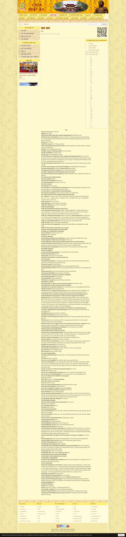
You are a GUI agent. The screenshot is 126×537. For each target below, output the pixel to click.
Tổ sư (75, 513)
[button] (24, 15)
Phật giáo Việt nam (78, 516)
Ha (91, 76)
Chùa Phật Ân (95, 506)
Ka (91, 80)
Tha (91, 111)
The (91, 113)
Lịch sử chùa (23, 509)
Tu (91, 120)
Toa (91, 118)
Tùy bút (57, 513)
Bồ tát (75, 509)
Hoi (91, 78)
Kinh (39, 516)
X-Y (91, 126)
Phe (91, 98)
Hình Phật (94, 509)
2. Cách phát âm (92, 45)
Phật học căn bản (42, 513)
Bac (91, 61)
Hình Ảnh (29, 60)
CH (91, 65)
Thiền (39, 509)
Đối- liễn (58, 518)
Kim (91, 83)
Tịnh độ (39, 506)
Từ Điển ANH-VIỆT (93, 52)
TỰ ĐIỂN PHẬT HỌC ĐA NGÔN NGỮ (96, 40)
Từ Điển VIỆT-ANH (93, 54)
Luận (39, 521)
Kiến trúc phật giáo (60, 509)
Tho (91, 115)
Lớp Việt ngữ (23, 516)
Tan (91, 109)
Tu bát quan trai (23, 518)
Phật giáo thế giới (77, 518)
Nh (91, 91)
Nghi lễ (57, 506)
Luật (39, 518)
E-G (91, 74)
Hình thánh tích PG (96, 516)
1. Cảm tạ (90, 43)
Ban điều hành (23, 511)
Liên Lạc (22, 513)
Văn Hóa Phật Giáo (60, 503)
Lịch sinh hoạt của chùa (25, 521)
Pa (91, 96)
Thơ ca (57, 516)
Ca (91, 63)
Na (91, 89)
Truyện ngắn (58, 511)
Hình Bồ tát (94, 511)
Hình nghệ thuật (95, 518)
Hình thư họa (94, 521)
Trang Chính (22, 503)
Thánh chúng (76, 511)
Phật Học (39, 503)
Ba (91, 58)
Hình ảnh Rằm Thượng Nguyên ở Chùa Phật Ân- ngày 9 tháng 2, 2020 (28, 77)
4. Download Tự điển (93, 50)
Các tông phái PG (78, 521)
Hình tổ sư (94, 513)
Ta (91, 107)
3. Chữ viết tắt (92, 47)
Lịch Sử (74, 503)
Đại (91, 72)
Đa (91, 69)
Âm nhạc (58, 521)
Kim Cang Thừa (41, 511)
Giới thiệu (22, 506)
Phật (75, 506)
